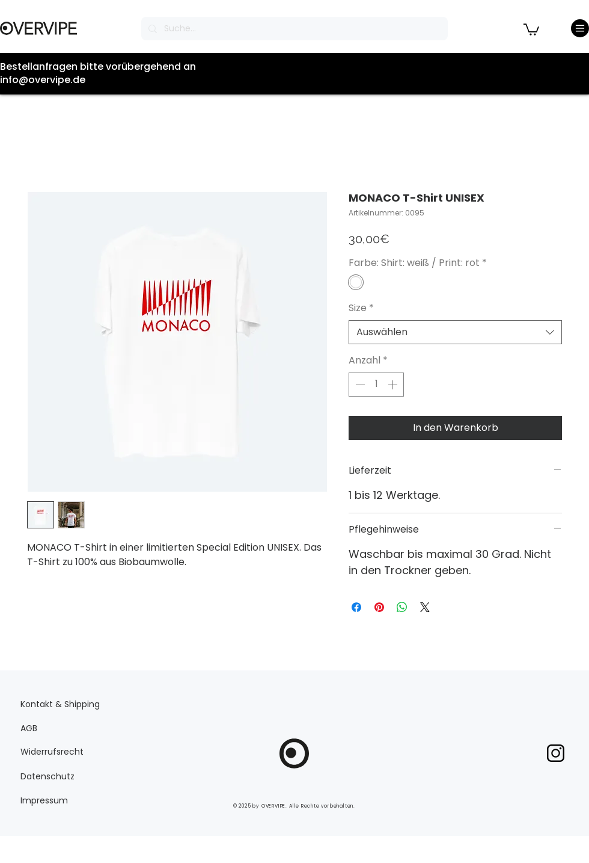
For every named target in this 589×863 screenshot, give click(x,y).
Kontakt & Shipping (60, 704)
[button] (531, 29)
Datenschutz (47, 776)
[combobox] (455, 332)
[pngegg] (555, 753)
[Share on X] (425, 607)
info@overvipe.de (42, 80)
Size (361, 308)
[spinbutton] (376, 384)
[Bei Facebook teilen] (356, 607)
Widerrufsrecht (52, 752)
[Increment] (393, 384)
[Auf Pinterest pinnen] (379, 607)
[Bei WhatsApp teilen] (402, 607)
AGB (28, 728)
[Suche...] (293, 28)
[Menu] (580, 28)
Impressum (44, 800)
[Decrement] (358, 384)
